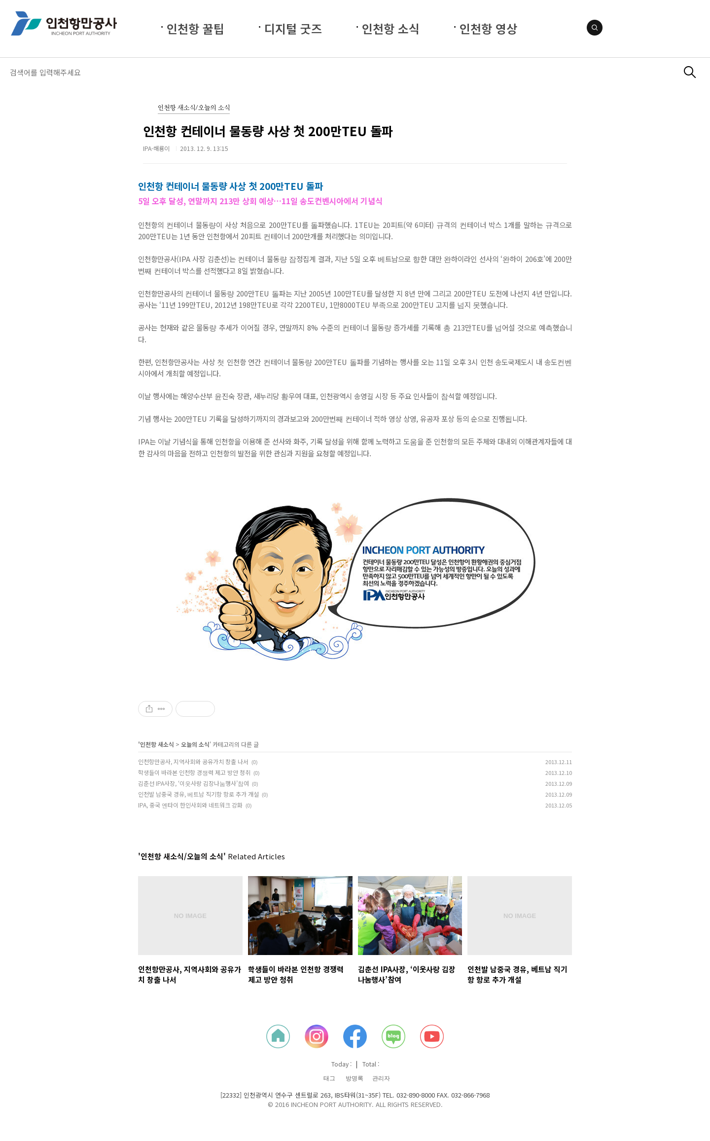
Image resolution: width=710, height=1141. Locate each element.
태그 (329, 1078)
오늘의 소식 (195, 744)
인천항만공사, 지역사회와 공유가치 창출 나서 (193, 761)
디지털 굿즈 (293, 28)
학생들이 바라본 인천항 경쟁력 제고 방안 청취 (194, 772)
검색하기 (690, 72)
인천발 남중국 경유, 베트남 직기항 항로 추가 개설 (198, 794)
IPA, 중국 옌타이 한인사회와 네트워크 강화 (190, 805)
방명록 (354, 1078)
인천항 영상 (488, 28)
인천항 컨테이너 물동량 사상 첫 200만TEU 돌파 (268, 131)
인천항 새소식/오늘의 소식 (194, 108)
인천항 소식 (391, 28)
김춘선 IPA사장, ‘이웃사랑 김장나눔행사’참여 (193, 783)
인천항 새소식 (157, 744)
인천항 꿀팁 (195, 28)
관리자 (381, 1078)
